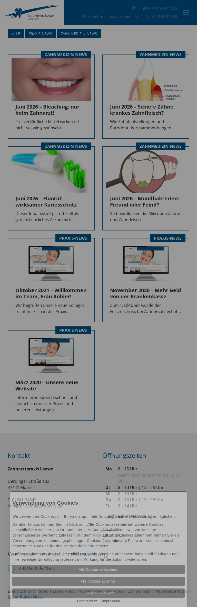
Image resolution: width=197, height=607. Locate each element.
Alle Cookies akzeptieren (98, 569)
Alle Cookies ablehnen (98, 581)
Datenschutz (87, 601)
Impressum (111, 601)
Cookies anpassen (98, 593)
